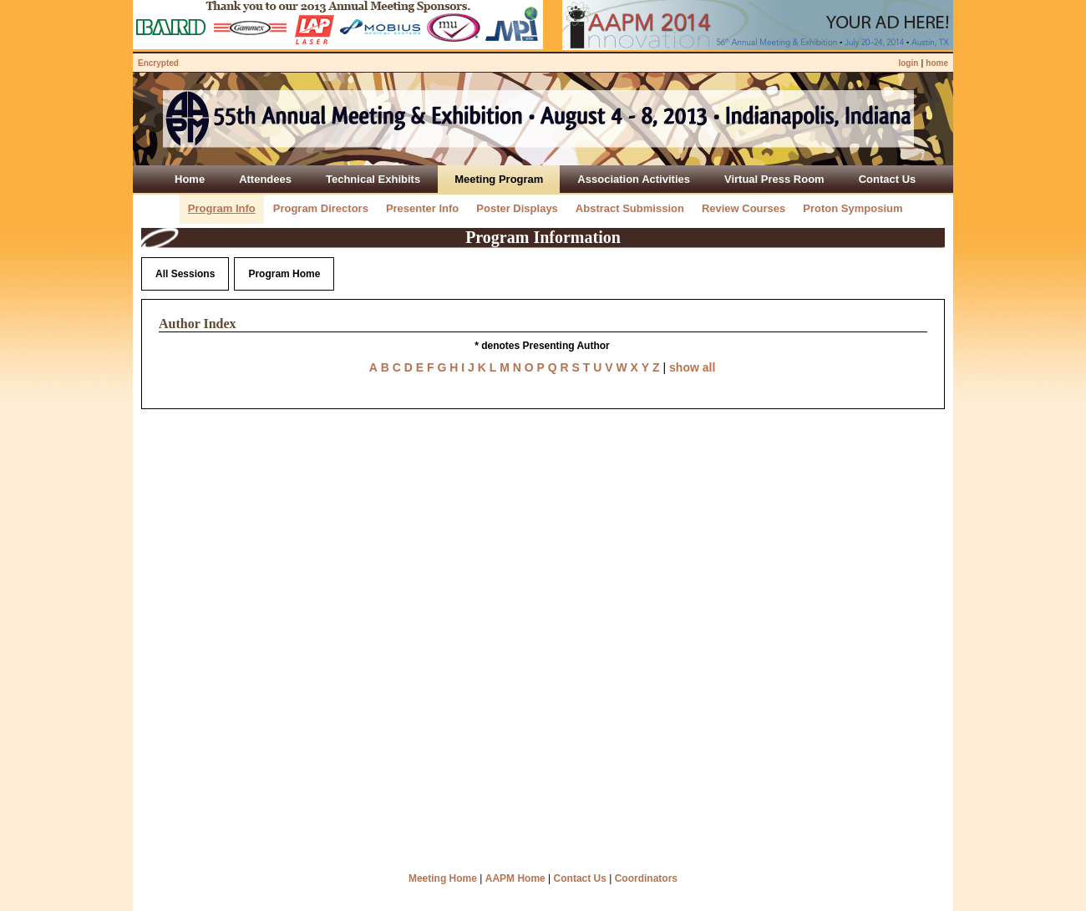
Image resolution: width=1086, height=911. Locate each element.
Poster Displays (517, 208)
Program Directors (320, 208)
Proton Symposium (852, 208)
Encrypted (158, 63)
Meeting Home (443, 878)
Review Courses (743, 208)
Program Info (222, 208)
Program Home (284, 274)
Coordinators (646, 878)
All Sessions (185, 274)
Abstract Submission (630, 208)
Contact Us (580, 878)
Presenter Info (422, 208)
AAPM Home (515, 878)
